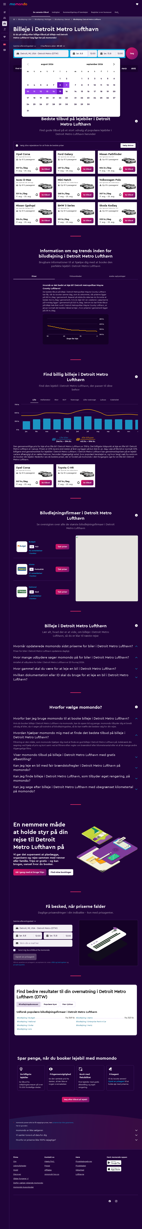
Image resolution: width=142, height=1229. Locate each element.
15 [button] (60, 91)
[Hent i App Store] (114, 1169)
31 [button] (28, 111)
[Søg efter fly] (4, 12)
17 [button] (28, 98)
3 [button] (27, 85)
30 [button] (66, 104)
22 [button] (60, 98)
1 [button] (81, 79)
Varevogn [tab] (75, 400)
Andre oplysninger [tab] (117, 276)
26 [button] (40, 104)
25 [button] (34, 104)
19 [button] (41, 98)
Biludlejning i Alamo (84, 1018)
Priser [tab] (34, 276)
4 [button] (34, 85)
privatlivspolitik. (19, 965)
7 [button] (53, 85)
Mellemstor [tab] (45, 400)
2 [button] (66, 79)
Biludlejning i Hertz (84, 1025)
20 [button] (47, 98)
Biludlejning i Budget (26, 1018)
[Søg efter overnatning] (4, 18)
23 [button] (66, 98)
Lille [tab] (34, 400)
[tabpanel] (75, 317)
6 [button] (47, 85)
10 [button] (28, 91)
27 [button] (47, 104)
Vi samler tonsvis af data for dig (77, 1135)
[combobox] (24, 46)
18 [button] (34, 98)
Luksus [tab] (103, 400)
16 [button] (67, 91)
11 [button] (34, 91)
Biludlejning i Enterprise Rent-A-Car (91, 1022)
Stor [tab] (56, 400)
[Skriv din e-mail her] (45, 943)
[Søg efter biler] (4, 23)
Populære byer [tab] (50, 1004)
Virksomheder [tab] (75, 276)
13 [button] (47, 91)
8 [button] (60, 85)
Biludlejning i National (26, 1022)
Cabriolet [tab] (114, 400)
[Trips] (4, 36)
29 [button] (60, 104)
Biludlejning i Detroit (62, 19)
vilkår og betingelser (58, 962)
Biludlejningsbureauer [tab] (28, 1004)
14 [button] (54, 91)
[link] (45, 169)
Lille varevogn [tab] (89, 400)
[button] (5, 4)
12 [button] (41, 91)
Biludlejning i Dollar (25, 1025)
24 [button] (28, 104)
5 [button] (40, 85)
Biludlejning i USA (24, 19)
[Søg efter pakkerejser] (4, 29)
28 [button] (53, 104)
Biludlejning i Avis (24, 1029)
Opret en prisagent (116, 1081)
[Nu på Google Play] (114, 1162)
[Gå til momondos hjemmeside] (18, 4)
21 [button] (54, 98)
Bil (14, 19)
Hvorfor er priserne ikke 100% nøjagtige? (77, 1140)
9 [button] (66, 85)
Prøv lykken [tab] (67, 1004)
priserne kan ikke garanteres (63, 1122)
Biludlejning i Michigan (43, 19)
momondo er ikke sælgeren (77, 1130)
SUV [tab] (64, 400)
